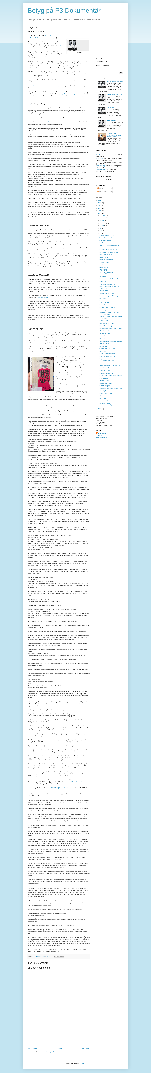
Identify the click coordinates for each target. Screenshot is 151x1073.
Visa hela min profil (101, 437)
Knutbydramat (103, 257)
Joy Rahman (103, 265)
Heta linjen (102, 398)
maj (101, 233)
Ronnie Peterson (104, 321)
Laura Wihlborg (100, 166)
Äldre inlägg (85, 1048)
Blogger (82, 1063)
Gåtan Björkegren (104, 386)
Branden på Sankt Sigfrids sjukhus (109, 279)
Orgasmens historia (105, 240)
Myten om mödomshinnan (107, 307)
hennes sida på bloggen (48, 38)
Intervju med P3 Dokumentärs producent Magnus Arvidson (114, 135)
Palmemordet (103, 281)
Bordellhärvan (103, 305)
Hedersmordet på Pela (106, 373)
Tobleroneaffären (104, 291)
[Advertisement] (58, 1031)
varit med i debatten (46, 102)
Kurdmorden (103, 346)
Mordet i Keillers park (105, 393)
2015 (100, 210)
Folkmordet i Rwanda (105, 383)
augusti (102, 225)
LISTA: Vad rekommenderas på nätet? (110, 375)
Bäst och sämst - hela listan (115, 81)
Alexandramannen (104, 333)
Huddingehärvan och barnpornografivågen (106, 404)
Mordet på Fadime (104, 370)
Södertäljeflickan (111, 120)
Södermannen (103, 396)
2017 (100, 205)
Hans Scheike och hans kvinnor (108, 252)
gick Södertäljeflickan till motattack (61, 788)
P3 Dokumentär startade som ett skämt (110, 328)
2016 (100, 208)
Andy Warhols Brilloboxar (106, 368)
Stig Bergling (103, 270)
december (103, 215)
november (103, 218)
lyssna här (48, 36)
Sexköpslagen (103, 336)
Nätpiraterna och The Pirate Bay (108, 249)
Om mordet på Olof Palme (107, 348)
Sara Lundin (99, 155)
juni (101, 230)
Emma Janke (34, 38)
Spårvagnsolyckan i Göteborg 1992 (109, 365)
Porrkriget (102, 338)
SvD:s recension (58, 96)
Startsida (59, 1048)
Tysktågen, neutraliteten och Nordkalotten (107, 273)
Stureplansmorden (104, 331)
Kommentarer (102, 191)
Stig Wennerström (104, 267)
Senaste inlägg (32, 1048)
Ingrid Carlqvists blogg (68, 94)
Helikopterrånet (103, 378)
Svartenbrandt (103, 401)
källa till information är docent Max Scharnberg (45, 86)
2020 (100, 200)
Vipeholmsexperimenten (106, 259)
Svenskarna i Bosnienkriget (107, 284)
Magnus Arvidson (101, 169)
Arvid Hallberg (100, 162)
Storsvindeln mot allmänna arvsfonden (110, 341)
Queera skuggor (104, 262)
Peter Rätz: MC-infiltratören (107, 323)
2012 (100, 409)
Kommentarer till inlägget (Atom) (47, 1052)
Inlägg (100, 188)
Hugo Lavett (99, 158)
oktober (102, 220)
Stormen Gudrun (104, 380)
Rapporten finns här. (42, 297)
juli (101, 228)
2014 (100, 213)
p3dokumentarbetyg (102, 434)
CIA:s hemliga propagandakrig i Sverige (110, 388)
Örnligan (101, 363)
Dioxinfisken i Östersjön (106, 326)
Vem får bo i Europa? (105, 238)
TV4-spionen (103, 276)
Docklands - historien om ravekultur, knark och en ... (109, 301)
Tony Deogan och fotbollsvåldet (108, 310)
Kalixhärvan (110, 107)
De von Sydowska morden (107, 354)
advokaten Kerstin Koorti (54, 122)
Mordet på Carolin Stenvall (107, 356)
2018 (100, 203)
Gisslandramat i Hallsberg (114, 94)
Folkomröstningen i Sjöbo (106, 235)
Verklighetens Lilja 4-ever (106, 293)
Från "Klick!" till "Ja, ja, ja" (106, 254)
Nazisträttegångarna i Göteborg (108, 296)
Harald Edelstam (104, 243)
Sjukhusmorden (104, 343)
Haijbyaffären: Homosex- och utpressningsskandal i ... (107, 359)
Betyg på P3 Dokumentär (64, 10)
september (103, 223)
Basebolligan (103, 351)
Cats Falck (102, 298)
